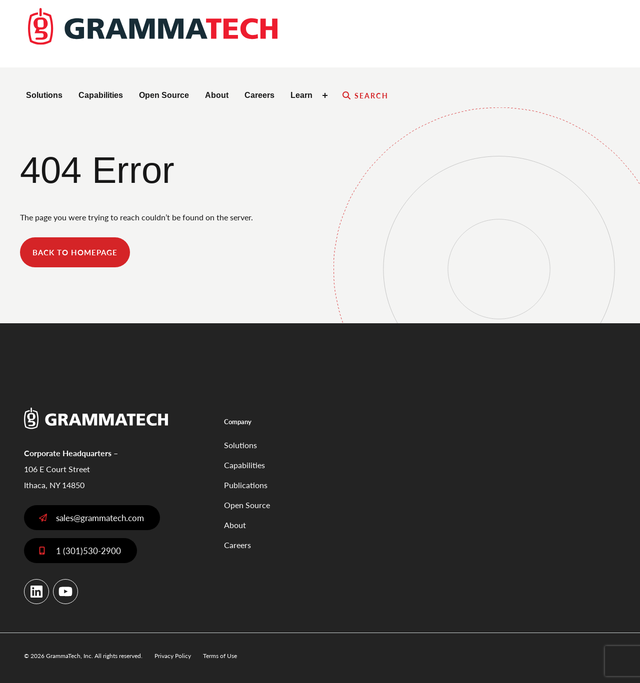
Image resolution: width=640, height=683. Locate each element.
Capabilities (100, 95)
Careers (259, 95)
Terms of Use (220, 656)
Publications (246, 485)
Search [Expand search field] (371, 95)
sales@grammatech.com (100, 518)
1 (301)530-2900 (88, 551)
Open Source (164, 95)
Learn (301, 95)
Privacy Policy (172, 656)
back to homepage (75, 252)
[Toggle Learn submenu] (326, 95)
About (216, 95)
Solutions (44, 95)
